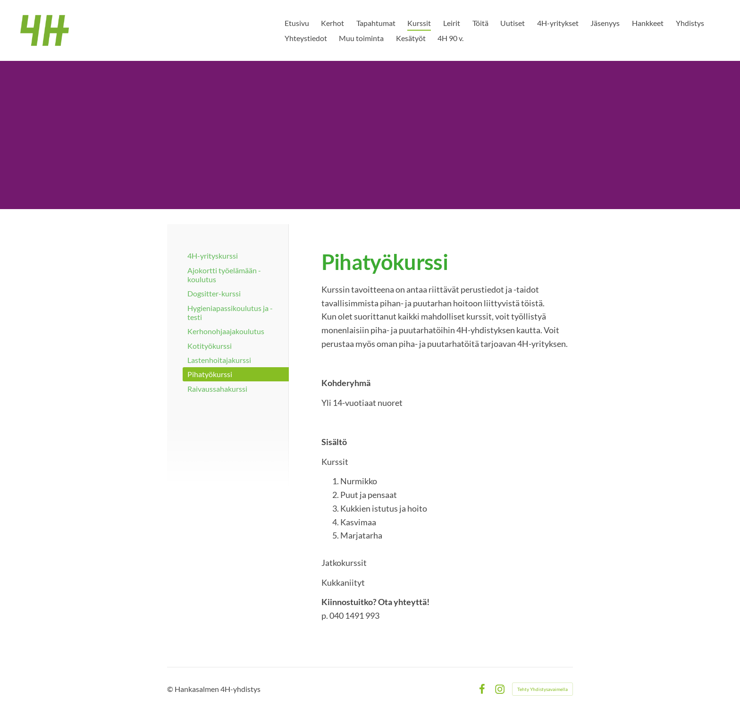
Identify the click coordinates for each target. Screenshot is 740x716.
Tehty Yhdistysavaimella (542, 689)
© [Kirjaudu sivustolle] (171, 688)
